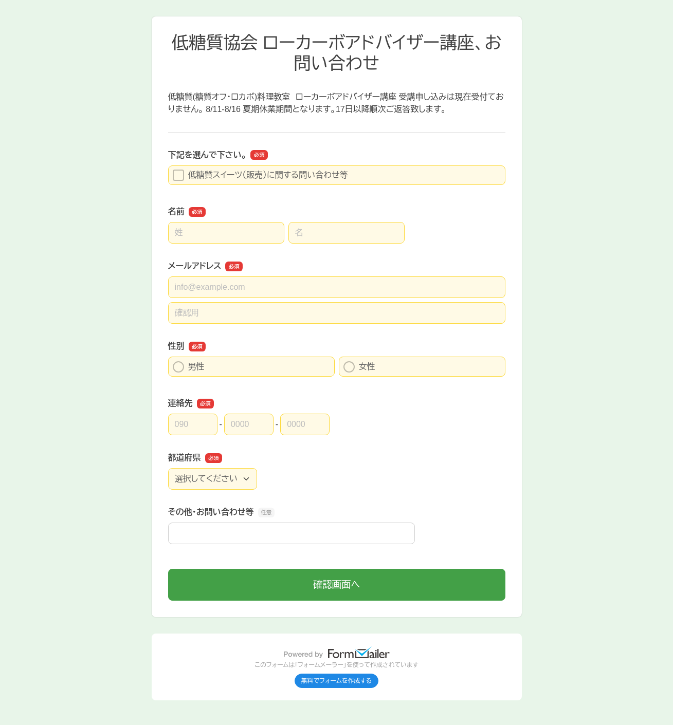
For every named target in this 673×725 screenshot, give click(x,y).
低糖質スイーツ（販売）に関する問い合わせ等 (260, 175)
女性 (359, 367)
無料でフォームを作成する (336, 680)
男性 (189, 367)
